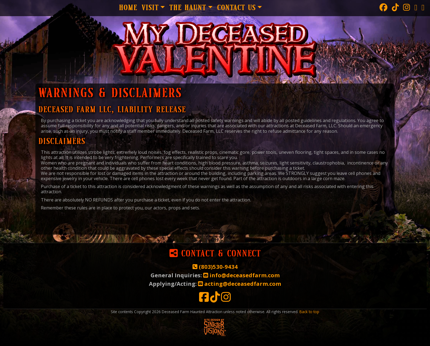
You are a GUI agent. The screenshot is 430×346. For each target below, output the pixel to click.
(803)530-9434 (215, 266)
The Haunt (187, 8)
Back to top (309, 311)
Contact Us (236, 8)
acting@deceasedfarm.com (239, 283)
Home (128, 8)
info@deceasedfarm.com (241, 275)
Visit (150, 8)
